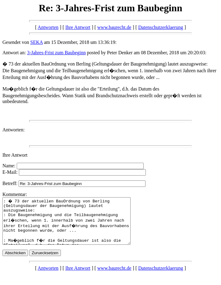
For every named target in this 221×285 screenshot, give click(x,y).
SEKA (36, 42)
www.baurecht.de (114, 27)
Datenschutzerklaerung (160, 27)
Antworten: (13, 129)
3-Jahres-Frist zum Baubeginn (56, 52)
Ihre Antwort (77, 27)
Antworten (48, 27)
